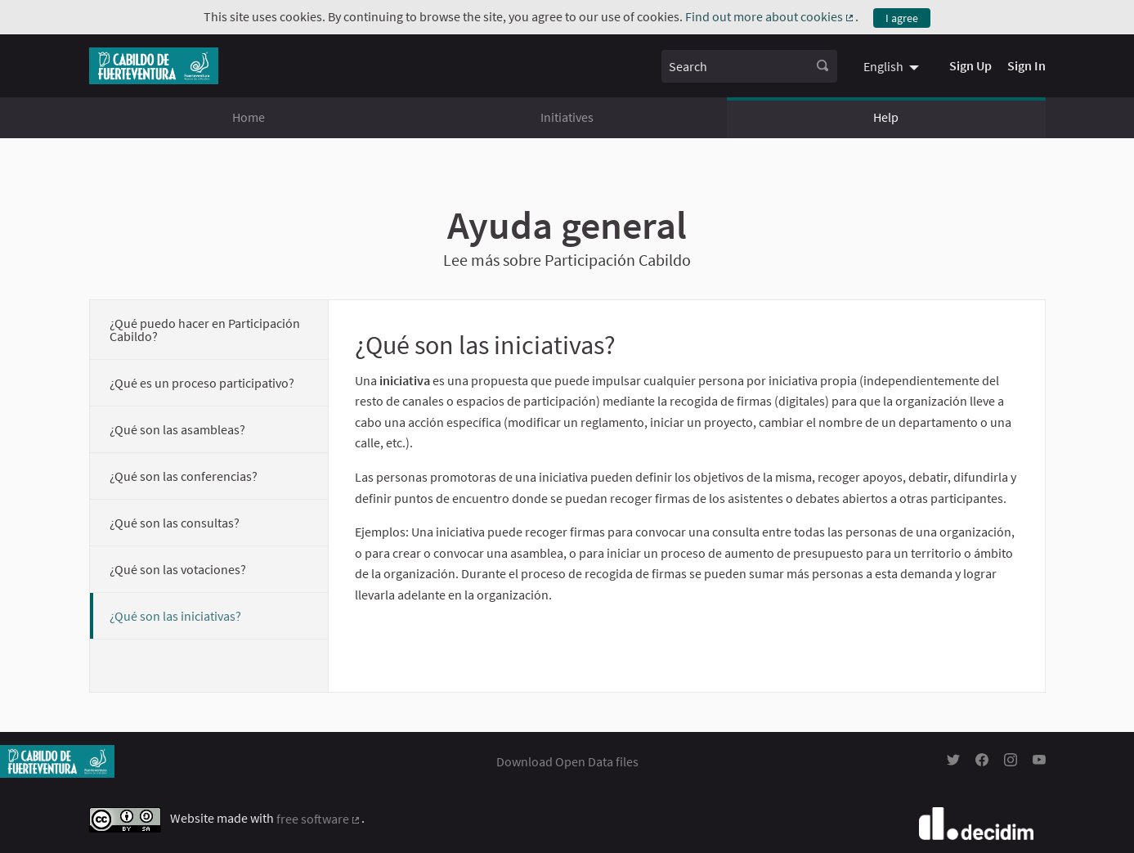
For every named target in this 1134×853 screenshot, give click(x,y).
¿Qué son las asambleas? (177, 429)
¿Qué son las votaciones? (178, 569)
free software (319, 818)
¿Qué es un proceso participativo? (202, 383)
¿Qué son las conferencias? (184, 476)
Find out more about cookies (770, 16)
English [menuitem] (883, 66)
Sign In (1026, 65)
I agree (901, 18)
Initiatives (567, 117)
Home (248, 117)
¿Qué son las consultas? (175, 522)
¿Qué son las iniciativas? (175, 616)
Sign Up (970, 65)
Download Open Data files (567, 761)
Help (886, 117)
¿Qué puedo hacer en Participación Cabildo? (205, 329)
